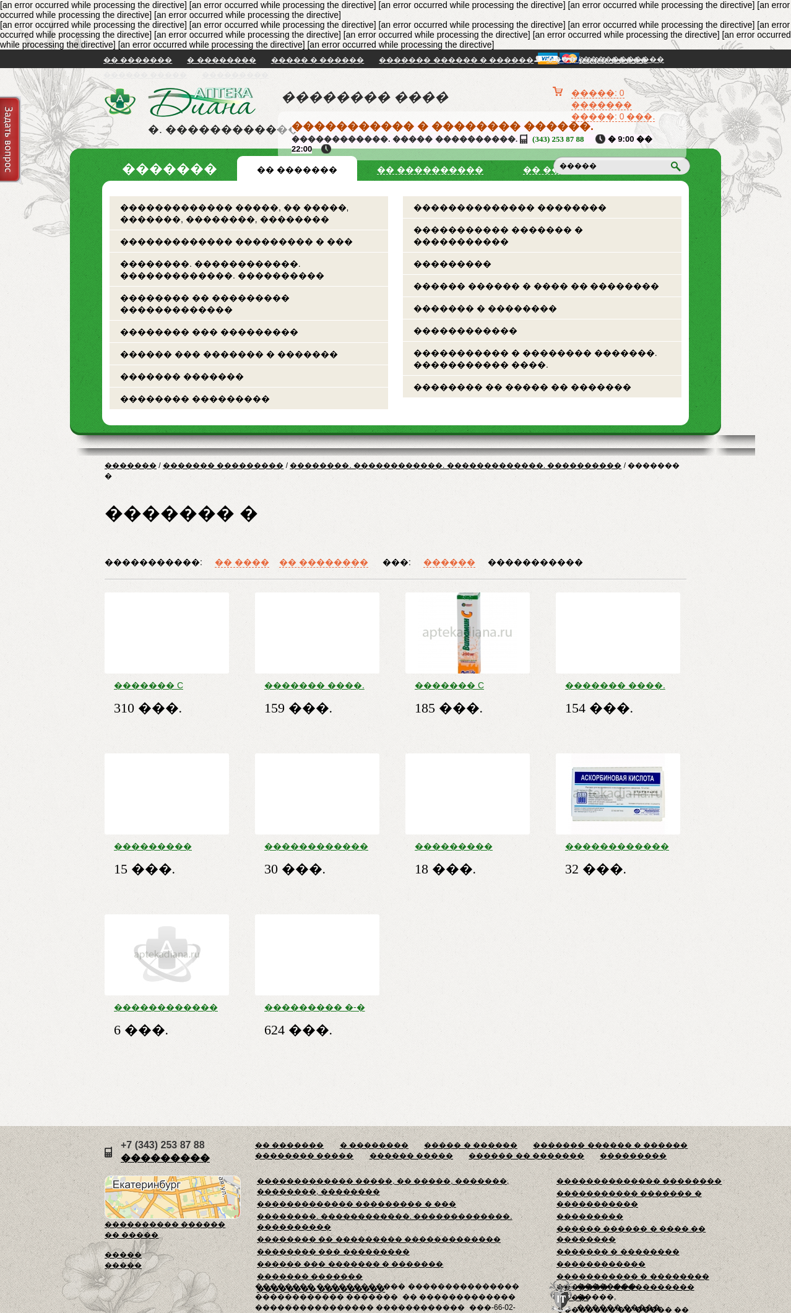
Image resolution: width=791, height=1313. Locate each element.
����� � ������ (318, 60)
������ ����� (145, 75)
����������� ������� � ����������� (498, 235)
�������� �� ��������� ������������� (205, 303)
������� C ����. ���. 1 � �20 (157, 685)
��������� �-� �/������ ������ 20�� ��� (314, 1007)
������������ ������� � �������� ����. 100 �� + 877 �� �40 (316, 846)
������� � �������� (485, 308)
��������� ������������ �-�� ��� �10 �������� (467, 846)
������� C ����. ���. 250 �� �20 (467, 685)
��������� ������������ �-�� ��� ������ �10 (166, 846)
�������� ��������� (195, 399)
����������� (535, 562)
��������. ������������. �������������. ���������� (222, 269)
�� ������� (137, 60)
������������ (465, 331)
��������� (235, 75)
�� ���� (242, 562)
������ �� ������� (526, 1155)
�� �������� (323, 562)
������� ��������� (223, 465)
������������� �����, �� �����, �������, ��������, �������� (234, 213)
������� (131, 465)
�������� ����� (304, 1155)
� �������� (221, 60)
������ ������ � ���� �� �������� (536, 286)
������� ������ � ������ (456, 60)
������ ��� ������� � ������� (229, 354)
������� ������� (182, 376)
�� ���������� (430, 170)
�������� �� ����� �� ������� (522, 387)
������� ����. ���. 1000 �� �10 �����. (615, 685)
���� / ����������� (605, 59)
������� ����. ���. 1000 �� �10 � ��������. (315, 685)
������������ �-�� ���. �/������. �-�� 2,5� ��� (166, 1007)
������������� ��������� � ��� (236, 241)
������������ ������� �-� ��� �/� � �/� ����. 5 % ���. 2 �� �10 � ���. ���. (617, 846)
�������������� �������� (510, 207)
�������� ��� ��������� (209, 332)
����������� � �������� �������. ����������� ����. (535, 359)
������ (449, 562)
